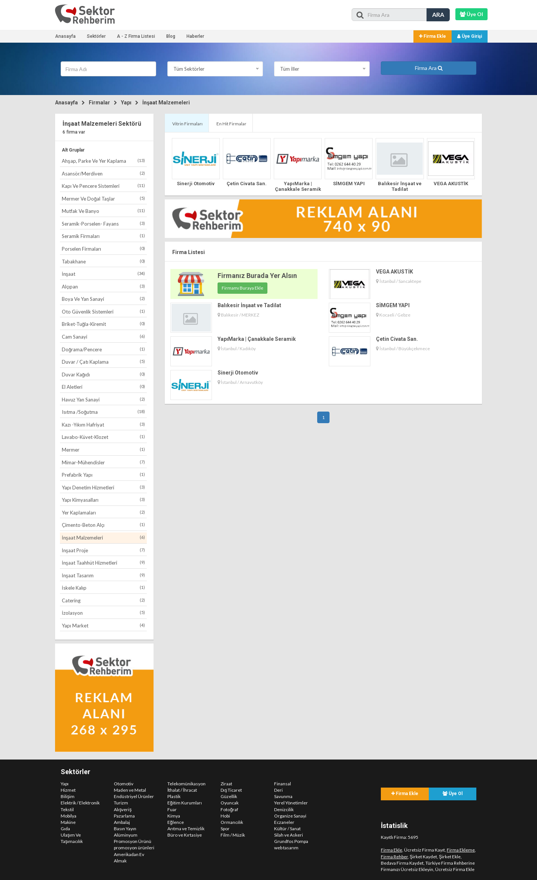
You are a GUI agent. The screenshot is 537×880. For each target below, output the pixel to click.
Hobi (225, 816)
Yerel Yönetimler (291, 803)
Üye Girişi (469, 36)
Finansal (282, 783)
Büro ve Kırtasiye (184, 835)
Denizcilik (284, 809)
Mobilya (68, 816)
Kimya (173, 816)
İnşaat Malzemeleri (166, 103)
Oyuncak (230, 803)
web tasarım (286, 847)
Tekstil (67, 809)
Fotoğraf (229, 809)
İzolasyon (103, 612)
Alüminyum (125, 835)
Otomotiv (123, 783)
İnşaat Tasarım (103, 575)
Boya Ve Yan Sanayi (103, 299)
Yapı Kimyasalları (103, 499)
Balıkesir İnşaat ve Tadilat (400, 186)
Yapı (126, 103)
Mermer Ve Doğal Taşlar (103, 198)
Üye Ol (452, 793)
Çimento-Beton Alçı (103, 525)
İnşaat (103, 274)
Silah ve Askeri (288, 835)
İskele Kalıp (103, 587)
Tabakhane (103, 261)
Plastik (173, 796)
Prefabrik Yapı (103, 474)
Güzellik (229, 796)
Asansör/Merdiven (103, 173)
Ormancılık (232, 822)
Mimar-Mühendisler (103, 462)
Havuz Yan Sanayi (103, 399)
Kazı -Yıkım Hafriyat (103, 424)
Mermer (103, 449)
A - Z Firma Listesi (136, 36)
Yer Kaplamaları (103, 512)
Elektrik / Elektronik (80, 803)
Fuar (172, 809)
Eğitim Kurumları (184, 803)
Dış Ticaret (231, 790)
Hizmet (68, 790)
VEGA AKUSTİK (451, 183)
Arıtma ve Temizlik (185, 828)
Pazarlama (124, 816)
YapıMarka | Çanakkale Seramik (298, 186)
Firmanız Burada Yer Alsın (257, 275)
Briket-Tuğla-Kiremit (103, 324)
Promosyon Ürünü (132, 841)
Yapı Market (103, 625)
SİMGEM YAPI (349, 183)
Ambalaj (122, 822)
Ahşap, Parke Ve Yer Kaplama (103, 161)
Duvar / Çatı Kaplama (103, 361)
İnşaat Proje (103, 550)
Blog (170, 36)
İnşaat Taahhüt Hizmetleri (103, 562)
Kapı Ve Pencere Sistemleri (103, 186)
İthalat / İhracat (182, 790)
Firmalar (99, 103)
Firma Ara (429, 68)
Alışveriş (122, 809)
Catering (103, 600)
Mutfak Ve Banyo (103, 211)
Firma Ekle (432, 36)
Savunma (283, 796)
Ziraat (226, 783)
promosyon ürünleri (134, 847)
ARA (438, 14)
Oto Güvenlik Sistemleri (103, 311)
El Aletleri (103, 387)
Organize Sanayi (290, 816)
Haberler (195, 36)
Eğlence (175, 822)
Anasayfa (65, 36)
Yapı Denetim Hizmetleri (103, 487)
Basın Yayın (125, 828)
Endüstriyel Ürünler (134, 796)
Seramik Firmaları (103, 236)
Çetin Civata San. (247, 183)
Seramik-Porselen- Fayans (103, 223)
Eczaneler (284, 822)
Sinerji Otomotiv (196, 183)
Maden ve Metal (130, 790)
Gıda (65, 828)
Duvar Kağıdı (103, 374)
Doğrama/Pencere (103, 349)
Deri (278, 790)
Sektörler (96, 36)
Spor (225, 828)
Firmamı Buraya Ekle (242, 288)
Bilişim (68, 796)
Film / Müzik (233, 835)
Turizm (121, 803)
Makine (68, 822)
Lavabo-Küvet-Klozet (103, 437)
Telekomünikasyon (186, 783)
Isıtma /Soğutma (103, 412)
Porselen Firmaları (103, 248)
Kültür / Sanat (287, 828)
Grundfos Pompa (291, 841)
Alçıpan (103, 286)
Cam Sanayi (103, 336)
